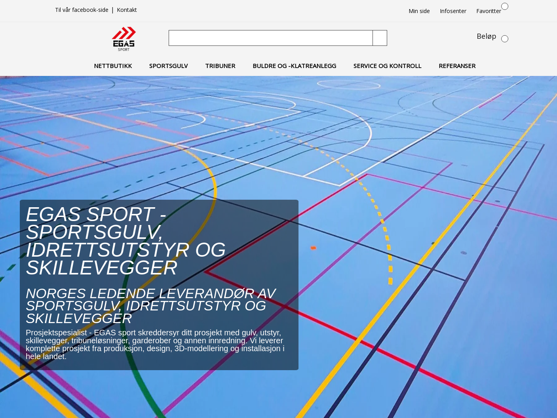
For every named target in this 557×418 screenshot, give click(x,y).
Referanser (457, 66)
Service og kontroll (387, 66)
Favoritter (488, 11)
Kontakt (127, 9)
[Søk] (272, 38)
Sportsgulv (168, 66)
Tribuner (220, 66)
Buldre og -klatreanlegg (294, 66)
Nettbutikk (113, 66)
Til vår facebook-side (82, 9)
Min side (419, 11)
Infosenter (453, 11)
